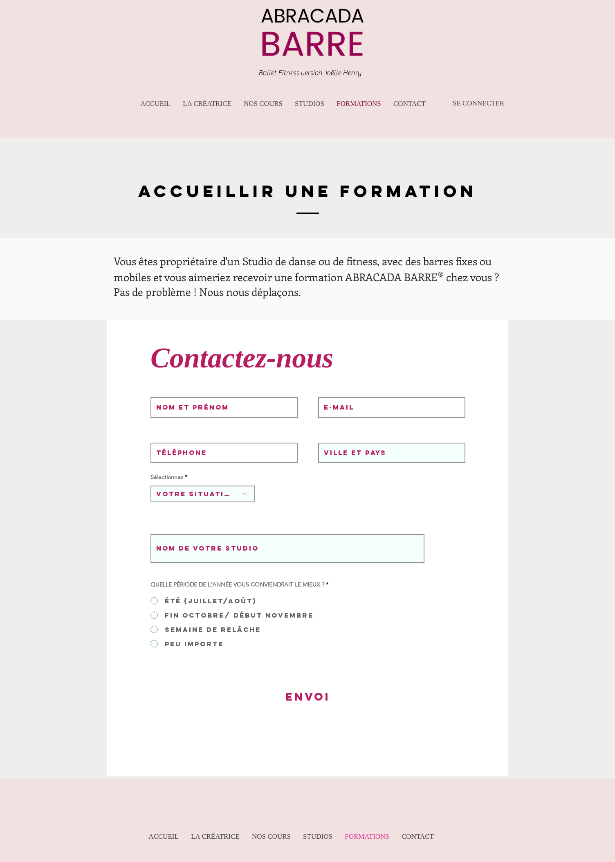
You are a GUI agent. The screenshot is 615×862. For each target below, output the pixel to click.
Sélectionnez (166, 477)
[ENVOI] (307, 697)
